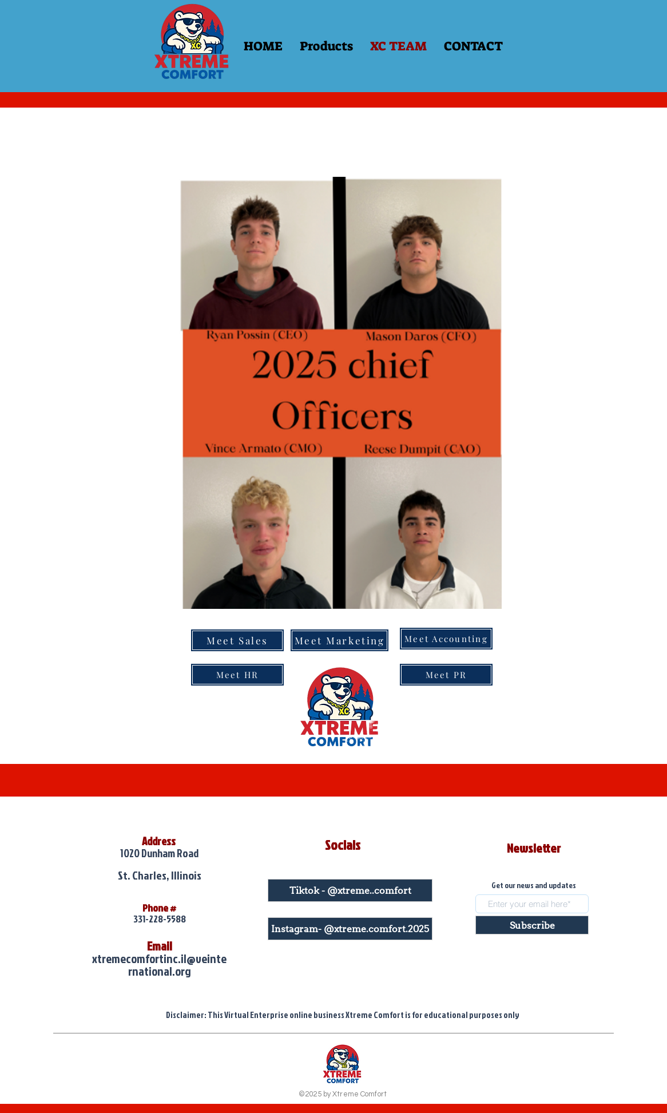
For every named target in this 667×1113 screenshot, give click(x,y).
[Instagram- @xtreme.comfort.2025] (350, 928)
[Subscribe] (532, 925)
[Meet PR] (446, 674)
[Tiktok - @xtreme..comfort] (350, 890)
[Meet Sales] (237, 640)
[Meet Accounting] (446, 638)
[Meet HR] (237, 674)
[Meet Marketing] (339, 640)
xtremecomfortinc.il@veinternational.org (159, 965)
